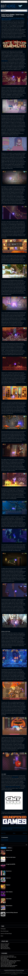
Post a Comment (4, 840)
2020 (5, 827)
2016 (15, 957)
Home (14, 833)
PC (22, 827)
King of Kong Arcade (5, 959)
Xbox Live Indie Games (11, 857)
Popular (3, 847)
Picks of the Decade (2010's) (6, 964)
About (2, 936)
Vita (5, 829)
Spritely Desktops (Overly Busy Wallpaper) (9, 965)
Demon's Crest (9, 850)
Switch (2, 829)
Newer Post (3, 833)
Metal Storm (8, 871)
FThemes (10, 972)
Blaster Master (9, 905)
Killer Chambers (9, 891)
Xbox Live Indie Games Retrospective (8, 966)
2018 (3, 827)
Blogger (22, 970)
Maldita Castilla (9, 786)
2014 (10, 957)
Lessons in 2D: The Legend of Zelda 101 (8, 961)
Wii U (7, 829)
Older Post (25, 833)
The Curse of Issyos (16, 786)
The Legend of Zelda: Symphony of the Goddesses (10, 960)
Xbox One (10, 829)
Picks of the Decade (4, 931)
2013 (7, 957)
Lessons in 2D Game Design (6, 933)
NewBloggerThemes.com (16, 973)
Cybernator (8, 878)
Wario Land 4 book (4, 946)
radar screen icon (24, 973)
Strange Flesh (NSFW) (10, 864)
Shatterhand (8, 898)
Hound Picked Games (17, 827)
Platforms (10, 847)
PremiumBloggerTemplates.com (6, 973)
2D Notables (3, 928)
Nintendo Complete (4, 945)
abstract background (14, 974)
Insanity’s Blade (4, 60)
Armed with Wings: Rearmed (12, 912)
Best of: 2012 (3, 957)
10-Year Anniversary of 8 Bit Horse (7, 956)
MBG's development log (5, 948)
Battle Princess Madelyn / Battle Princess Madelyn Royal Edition (12, 15)
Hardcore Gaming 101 (5, 943)
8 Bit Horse (13, 970)
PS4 (24, 827)
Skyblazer (8, 885)
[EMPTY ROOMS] (4, 958)
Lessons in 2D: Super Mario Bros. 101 (8, 963)
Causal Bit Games (9, 827)
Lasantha (20, 972)
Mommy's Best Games (5, 947)
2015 (13, 957)
